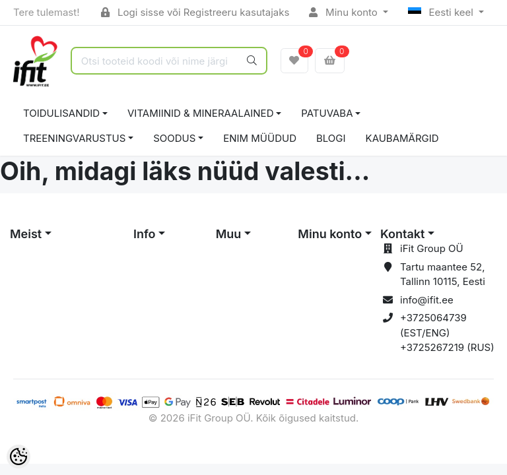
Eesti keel (442, 12)
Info (144, 234)
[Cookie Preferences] (18, 456)
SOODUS (174, 138)
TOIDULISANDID (61, 113)
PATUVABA (327, 113)
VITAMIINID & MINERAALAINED (200, 113)
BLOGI (331, 138)
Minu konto (344, 12)
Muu (229, 234)
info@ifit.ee (427, 300)
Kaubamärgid (402, 138)
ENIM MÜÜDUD (259, 138)
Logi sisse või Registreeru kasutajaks (195, 12)
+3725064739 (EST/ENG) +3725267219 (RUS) (447, 332)
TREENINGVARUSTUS (74, 138)
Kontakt (402, 234)
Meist (26, 234)
